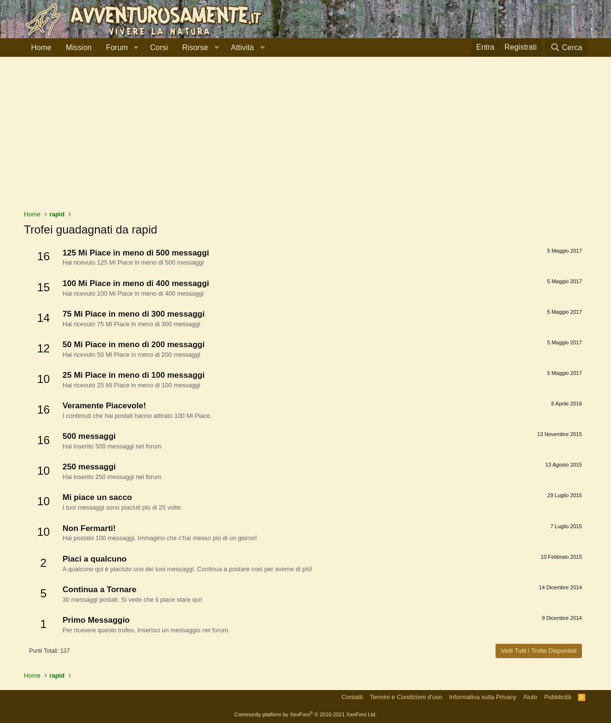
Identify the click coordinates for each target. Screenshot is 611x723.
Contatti (352, 697)
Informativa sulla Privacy (482, 697)
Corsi (159, 47)
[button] (136, 48)
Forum (117, 47)
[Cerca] (566, 47)
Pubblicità (557, 697)
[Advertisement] (305, 138)
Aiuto (530, 697)
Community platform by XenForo (305, 714)
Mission (79, 47)
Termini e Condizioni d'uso (406, 697)
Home (41, 47)
